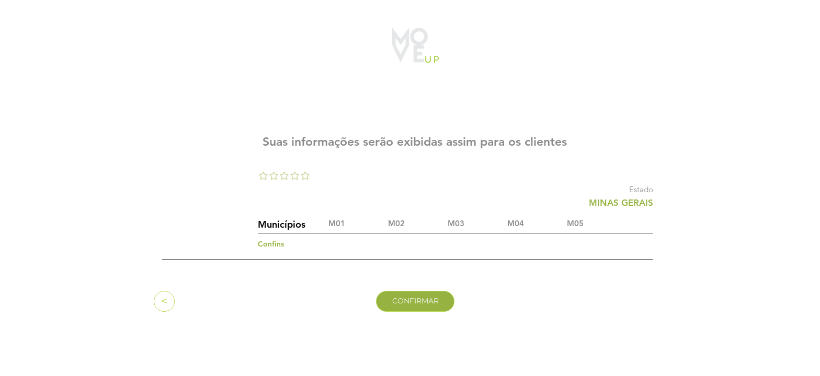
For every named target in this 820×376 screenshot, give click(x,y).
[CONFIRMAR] (415, 301)
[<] (164, 301)
